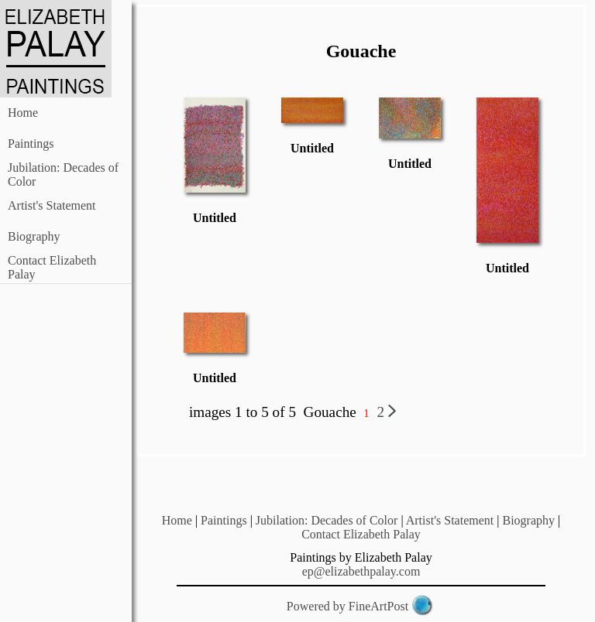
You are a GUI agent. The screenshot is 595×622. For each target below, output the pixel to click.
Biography (34, 236)
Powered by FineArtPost (347, 606)
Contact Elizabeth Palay (361, 534)
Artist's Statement (52, 205)
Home (23, 112)
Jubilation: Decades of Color (327, 520)
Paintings (31, 143)
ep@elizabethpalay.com (361, 571)
